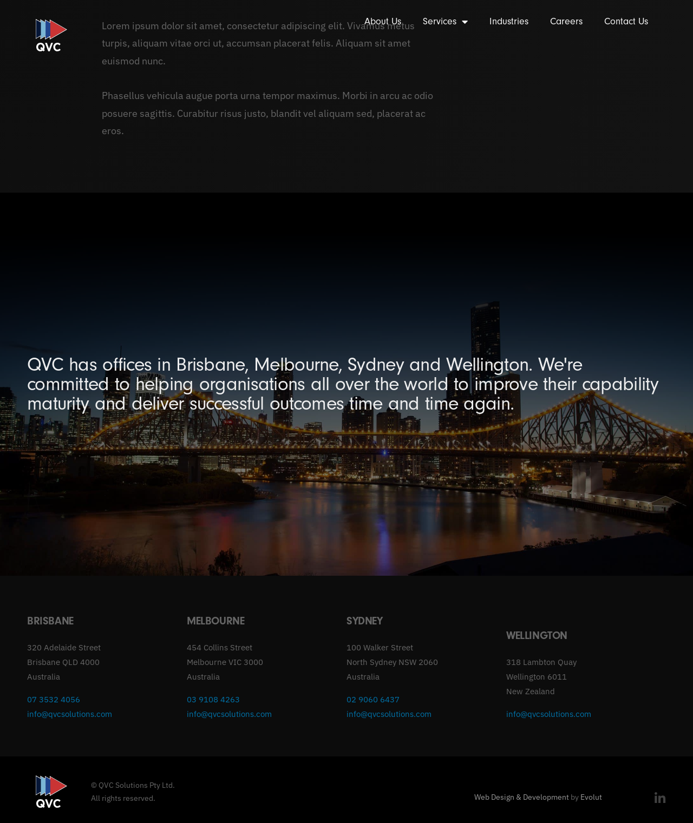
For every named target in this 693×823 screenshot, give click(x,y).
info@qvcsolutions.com (69, 714)
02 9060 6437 (373, 699)
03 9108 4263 (213, 699)
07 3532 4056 (53, 699)
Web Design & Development (521, 797)
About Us (382, 21)
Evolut (591, 797)
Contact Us (626, 21)
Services (445, 21)
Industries (508, 21)
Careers (566, 21)
